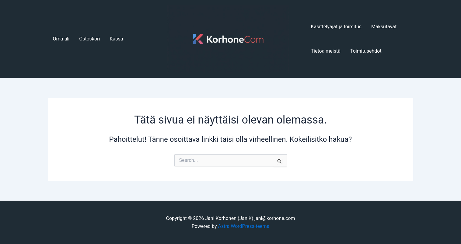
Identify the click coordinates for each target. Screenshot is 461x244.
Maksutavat (383, 27)
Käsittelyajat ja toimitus (336, 27)
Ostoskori (89, 39)
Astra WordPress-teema (244, 226)
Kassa (116, 39)
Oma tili (61, 39)
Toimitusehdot (366, 51)
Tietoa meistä (326, 51)
